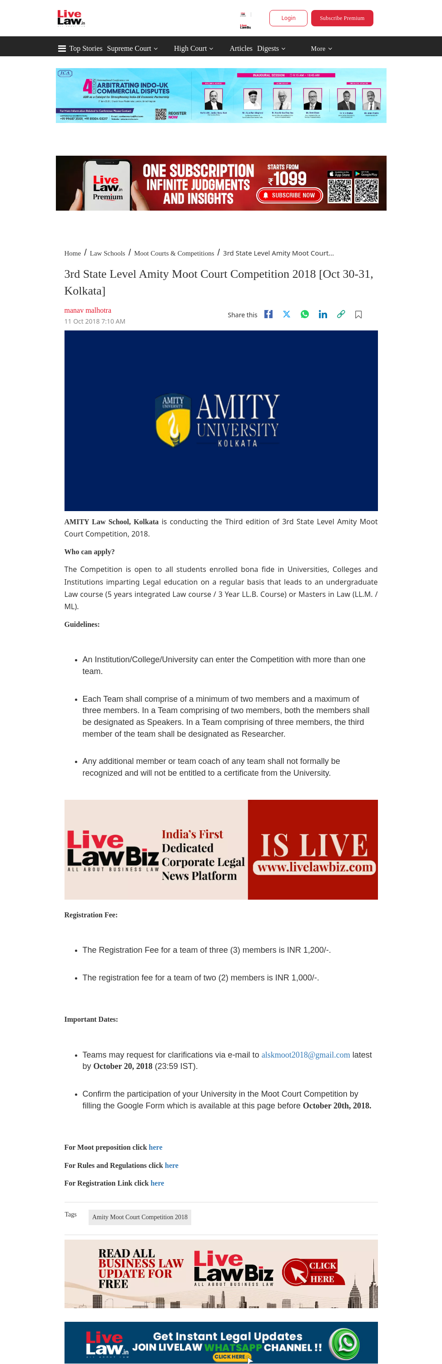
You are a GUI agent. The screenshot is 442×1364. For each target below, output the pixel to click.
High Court (190, 48)
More (321, 48)
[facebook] (268, 314)
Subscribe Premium (342, 18)
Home (73, 253)
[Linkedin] (323, 314)
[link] (341, 314)
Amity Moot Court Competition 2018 (140, 1217)
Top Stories (86, 48)
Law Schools (107, 253)
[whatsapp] (305, 314)
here (156, 1147)
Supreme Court (129, 48)
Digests (268, 48)
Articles (241, 48)
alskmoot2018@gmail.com (306, 1054)
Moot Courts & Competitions (174, 253)
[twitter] (287, 314)
